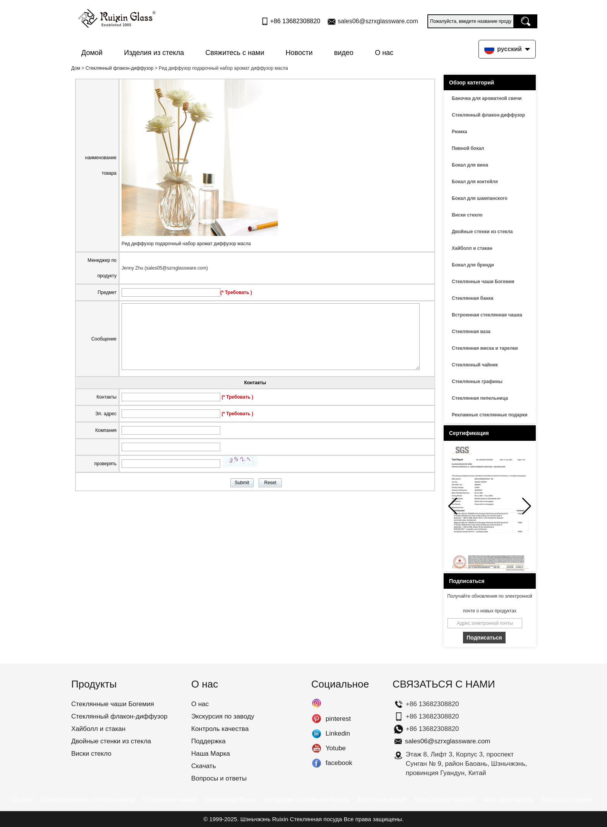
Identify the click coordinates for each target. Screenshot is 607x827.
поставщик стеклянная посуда (306, 799)
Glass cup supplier (566, 799)
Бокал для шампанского (480, 198)
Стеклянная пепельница (480, 398)
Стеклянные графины (477, 381)
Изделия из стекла (154, 53)
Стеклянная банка (473, 298)
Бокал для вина (470, 165)
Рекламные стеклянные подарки (489, 415)
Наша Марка (210, 753)
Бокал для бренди (473, 265)
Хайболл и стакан (472, 248)
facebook (316, 763)
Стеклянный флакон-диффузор (120, 68)
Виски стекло (467, 215)
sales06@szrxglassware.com (378, 21)
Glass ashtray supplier (444, 799)
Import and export (382, 799)
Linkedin (316, 734)
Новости (299, 53)
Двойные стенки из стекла (482, 231)
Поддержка (208, 741)
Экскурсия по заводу (222, 716)
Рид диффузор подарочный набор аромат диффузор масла (186, 243)
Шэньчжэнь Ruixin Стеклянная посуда (291, 819)
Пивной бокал (468, 148)
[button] (526, 506)
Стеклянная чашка (170, 799)
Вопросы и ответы (219, 778)
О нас (384, 53)
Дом (75, 68)
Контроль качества (220, 728)
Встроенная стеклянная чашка (487, 315)
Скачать (203, 766)
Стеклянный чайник (475, 365)
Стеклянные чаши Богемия (483, 281)
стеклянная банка (229, 799)
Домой (92, 53)
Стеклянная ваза (471, 331)
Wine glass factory (508, 799)
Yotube (316, 748)
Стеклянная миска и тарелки (485, 348)
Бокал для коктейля (475, 181)
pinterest (316, 719)
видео (343, 53)
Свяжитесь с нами (235, 53)
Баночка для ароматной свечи (486, 98)
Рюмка (459, 131)
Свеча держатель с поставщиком (87, 799)
